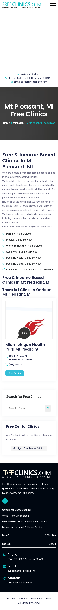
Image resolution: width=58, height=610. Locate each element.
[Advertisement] (29, 40)
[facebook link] (5, 501)
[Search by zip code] (48, 408)
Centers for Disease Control (16, 510)
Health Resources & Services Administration (24, 521)
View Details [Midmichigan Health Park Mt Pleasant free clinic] (15, 373)
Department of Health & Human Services (23, 527)
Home (6, 123)
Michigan (18, 123)
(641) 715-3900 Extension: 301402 (33, 78)
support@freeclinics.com (34, 82)
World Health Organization (15, 515)
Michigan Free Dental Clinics (28, 448)
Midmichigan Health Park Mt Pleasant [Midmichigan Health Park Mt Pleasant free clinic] (25, 347)
